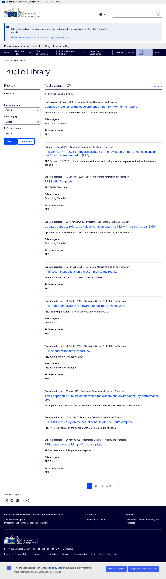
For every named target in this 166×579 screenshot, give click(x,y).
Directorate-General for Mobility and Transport (142, 521)
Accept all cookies (116, 569)
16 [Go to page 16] (110, 485)
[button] (7, 500)
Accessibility (113, 554)
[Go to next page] (117, 486)
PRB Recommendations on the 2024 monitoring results (81, 271)
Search (10, 141)
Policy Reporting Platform (67, 52)
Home (7, 52)
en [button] (103, 14)
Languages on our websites (45, 554)
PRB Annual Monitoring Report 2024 (68, 350)
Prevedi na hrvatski (20, 37)
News (131, 52)
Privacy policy (80, 554)
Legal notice (97, 554)
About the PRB (19, 52)
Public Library (142, 52)
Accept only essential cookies (143, 569)
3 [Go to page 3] (102, 485)
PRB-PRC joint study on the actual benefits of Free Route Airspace (89, 422)
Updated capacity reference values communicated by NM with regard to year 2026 (100, 226)
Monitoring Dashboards (95, 52)
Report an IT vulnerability (15, 554)
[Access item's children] (31, 52)
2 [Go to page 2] (96, 485)
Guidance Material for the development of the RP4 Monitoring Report (91, 106)
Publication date (12, 105)
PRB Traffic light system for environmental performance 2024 (85, 305)
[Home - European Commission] (25, 13)
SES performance (42, 52)
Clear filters (26, 141)
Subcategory (10, 116)
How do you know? (53, 2)
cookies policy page (53, 568)
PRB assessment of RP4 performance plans (73, 444)
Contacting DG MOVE (95, 519)
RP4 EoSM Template (58, 181)
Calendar (119, 52)
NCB (157, 52)
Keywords (9, 93)
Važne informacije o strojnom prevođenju (49, 37)
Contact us (68, 549)
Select (9, 122)
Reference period (13, 128)
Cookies (66, 554)
